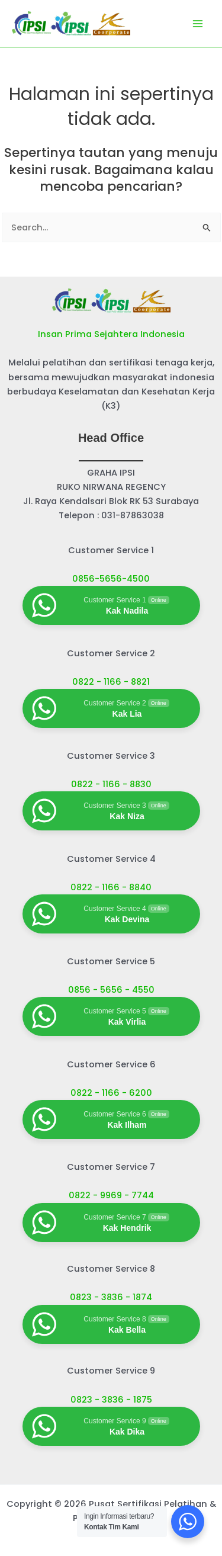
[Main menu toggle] (197, 23)
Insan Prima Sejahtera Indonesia (111, 334)
